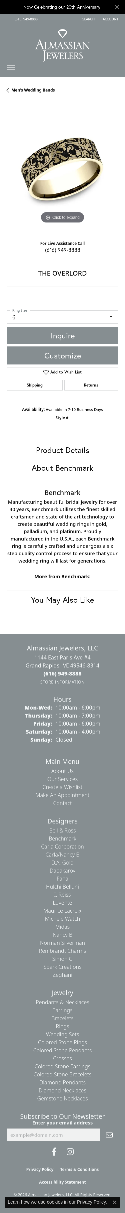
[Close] (117, 7)
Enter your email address (62, 1122)
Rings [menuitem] (62, 1026)
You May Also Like (62, 599)
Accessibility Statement (62, 1182)
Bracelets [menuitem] (62, 1018)
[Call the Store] (62, 673)
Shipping (35, 385)
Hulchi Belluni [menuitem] (62, 886)
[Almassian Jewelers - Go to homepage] (62, 43)
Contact (62, 803)
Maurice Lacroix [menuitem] (62, 910)
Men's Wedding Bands (33, 90)
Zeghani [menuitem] (62, 974)
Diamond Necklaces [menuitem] (62, 1090)
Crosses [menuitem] (62, 1058)
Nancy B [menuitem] (62, 934)
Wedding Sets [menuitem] (62, 1034)
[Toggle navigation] (10, 69)
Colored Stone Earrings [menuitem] (63, 1066)
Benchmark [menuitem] (62, 838)
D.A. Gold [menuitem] (62, 862)
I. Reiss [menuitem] (62, 894)
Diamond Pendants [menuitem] (62, 1082)
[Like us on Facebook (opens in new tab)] (54, 1152)
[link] (25, 19)
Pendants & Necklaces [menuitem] (62, 1002)
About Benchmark (62, 467)
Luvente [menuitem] (62, 902)
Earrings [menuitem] (62, 1010)
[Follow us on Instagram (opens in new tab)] (70, 1152)
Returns (91, 385)
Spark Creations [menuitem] (62, 966)
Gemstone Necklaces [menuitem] (62, 1098)
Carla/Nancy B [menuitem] (63, 854)
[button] (88, 19)
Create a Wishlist (63, 787)
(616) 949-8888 (62, 249)
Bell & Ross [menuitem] (62, 830)
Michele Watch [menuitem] (62, 918)
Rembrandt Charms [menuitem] (62, 950)
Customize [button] (62, 355)
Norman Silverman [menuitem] (62, 942)
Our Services (62, 779)
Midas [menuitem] (62, 926)
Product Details (62, 450)
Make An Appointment (63, 795)
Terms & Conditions (79, 1169)
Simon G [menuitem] (62, 958)
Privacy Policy (40, 1169)
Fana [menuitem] (62, 878)
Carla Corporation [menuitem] (62, 846)
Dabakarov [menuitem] (62, 870)
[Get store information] (62, 682)
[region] (62, 169)
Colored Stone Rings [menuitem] (62, 1042)
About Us (62, 771)
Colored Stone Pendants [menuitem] (62, 1050)
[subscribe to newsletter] (109, 1134)
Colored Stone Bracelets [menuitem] (63, 1074)
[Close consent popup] (115, 1202)
